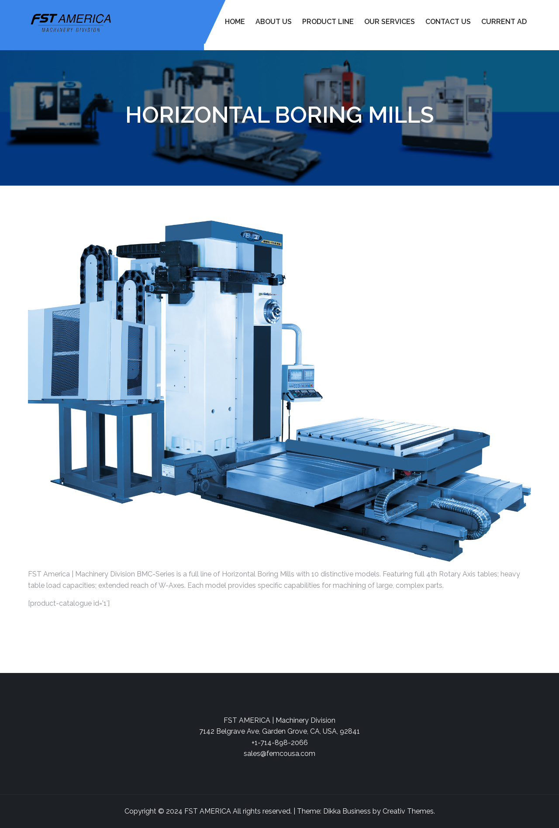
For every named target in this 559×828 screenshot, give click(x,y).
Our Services (389, 21)
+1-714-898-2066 (280, 742)
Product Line (328, 21)
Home (235, 21)
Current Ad (504, 21)
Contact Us (448, 21)
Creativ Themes (408, 811)
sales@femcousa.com (279, 753)
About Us (273, 21)
